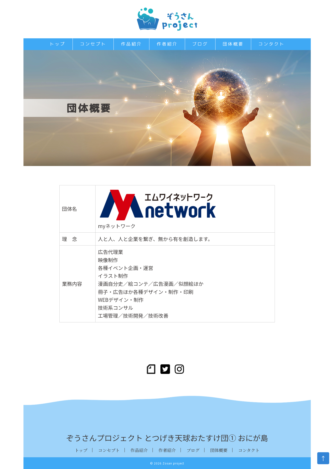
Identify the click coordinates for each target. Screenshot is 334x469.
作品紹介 (131, 44)
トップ (57, 44)
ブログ (200, 44)
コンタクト (271, 44)
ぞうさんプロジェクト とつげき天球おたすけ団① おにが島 (167, 437)
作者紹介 (167, 44)
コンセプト (93, 44)
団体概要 (233, 44)
